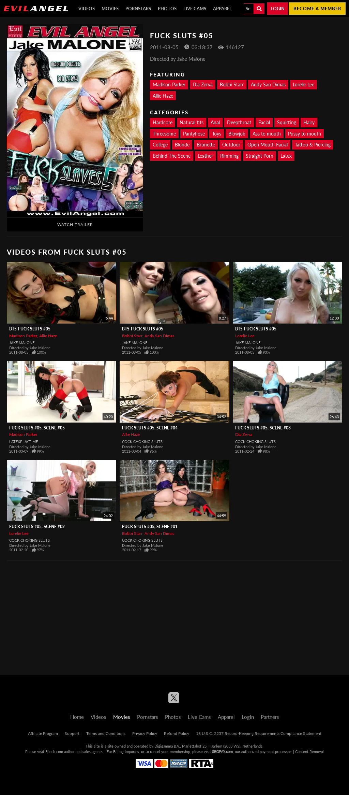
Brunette (206, 144)
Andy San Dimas (268, 84)
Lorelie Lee (303, 84)
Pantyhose (194, 134)
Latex (286, 156)
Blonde (182, 144)
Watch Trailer (75, 224)
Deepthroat (239, 122)
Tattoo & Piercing (313, 144)
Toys (216, 134)
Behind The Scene (172, 156)
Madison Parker (169, 84)
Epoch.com (54, 751)
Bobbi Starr (232, 84)
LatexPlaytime (23, 441)
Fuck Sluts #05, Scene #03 (263, 427)
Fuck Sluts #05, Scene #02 (37, 526)
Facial (264, 122)
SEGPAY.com (222, 751)
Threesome (164, 134)
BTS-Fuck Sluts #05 (29, 328)
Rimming (229, 156)
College (160, 144)
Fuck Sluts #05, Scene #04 (150, 427)
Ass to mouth (267, 134)
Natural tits (191, 122)
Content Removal (309, 751)
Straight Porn (259, 156)
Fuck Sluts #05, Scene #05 (37, 427)
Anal (215, 122)
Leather (205, 156)
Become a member (317, 8)
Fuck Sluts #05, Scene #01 (150, 526)
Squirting (286, 122)
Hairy (309, 122)
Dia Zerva (203, 84)
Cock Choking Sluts (142, 441)
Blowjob (236, 134)
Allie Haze (163, 96)
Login (278, 8)
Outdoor (231, 144)
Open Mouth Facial (267, 144)
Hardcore (162, 122)
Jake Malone (21, 342)
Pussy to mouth (304, 134)
